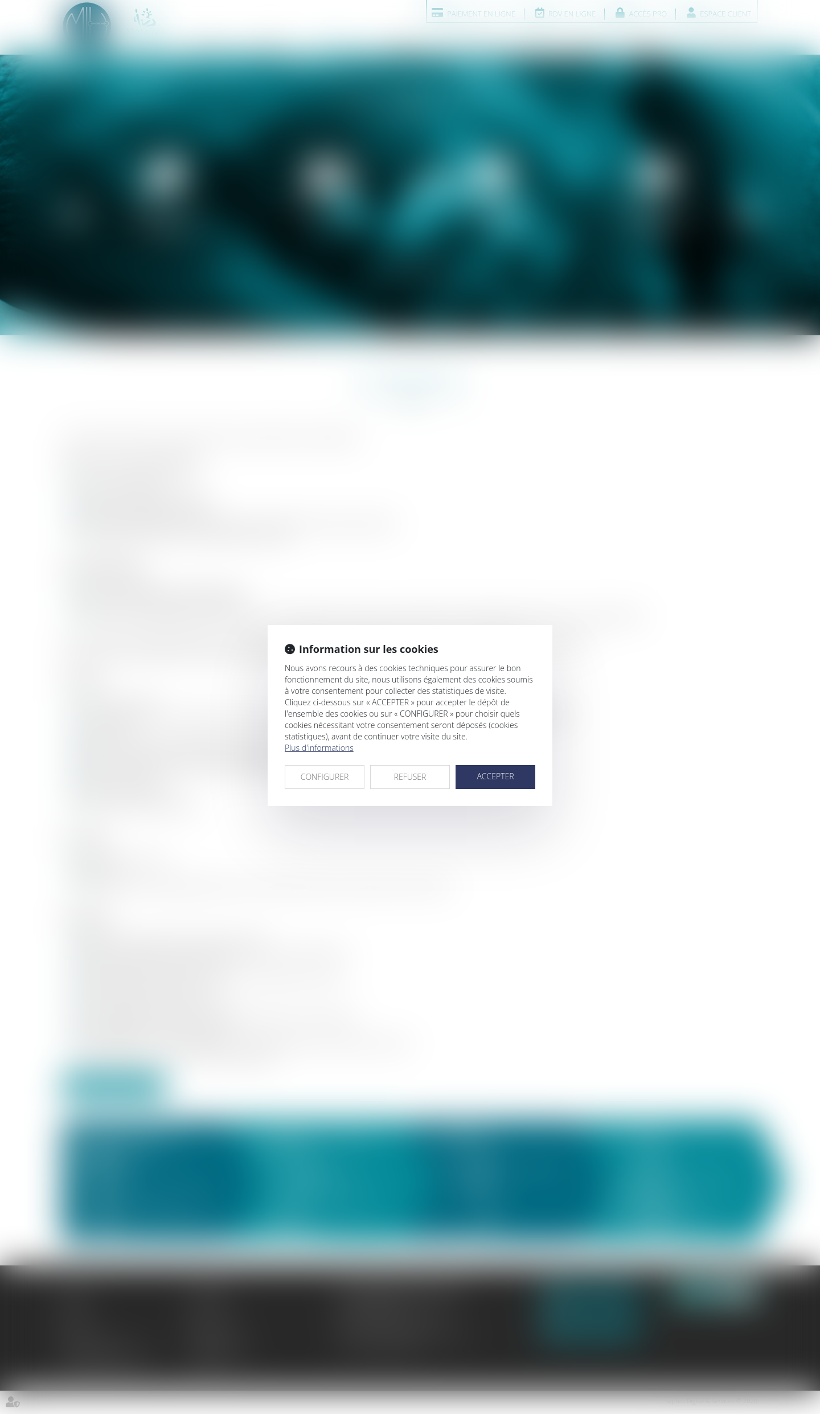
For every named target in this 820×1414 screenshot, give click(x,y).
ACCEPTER (495, 776)
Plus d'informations (319, 747)
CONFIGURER (325, 776)
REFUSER (410, 776)
